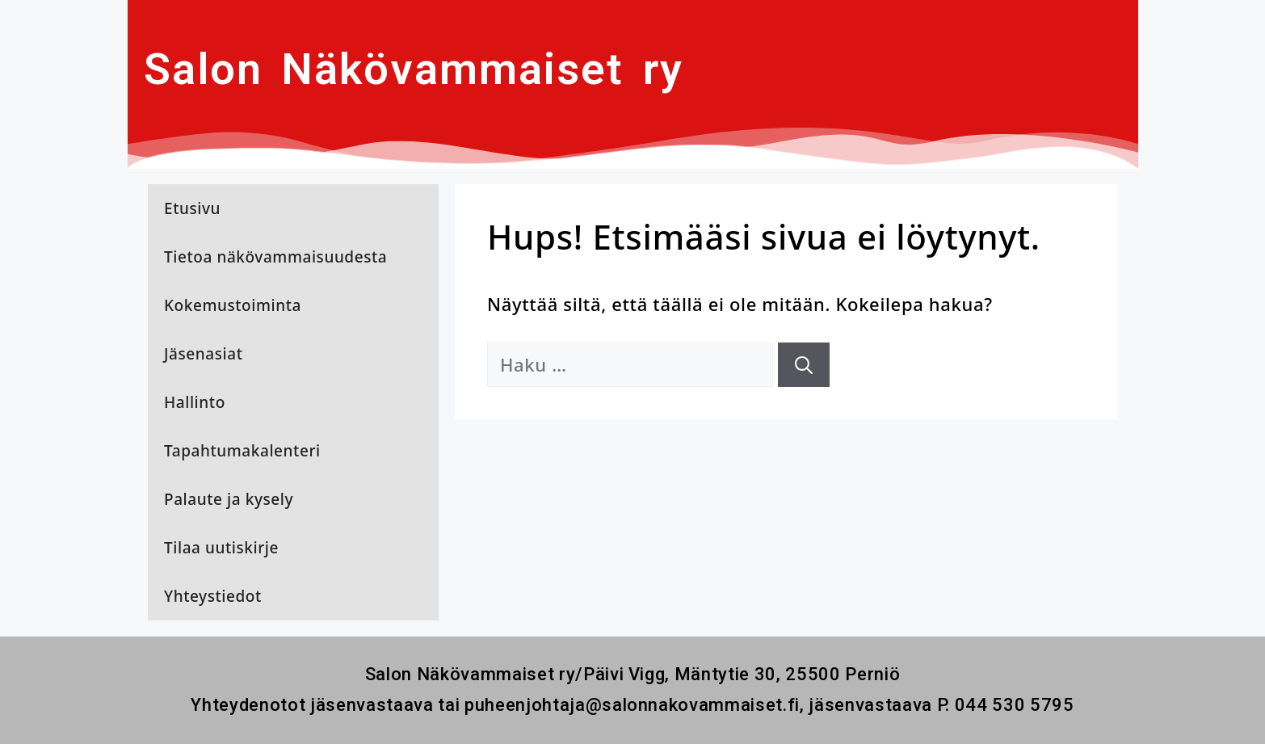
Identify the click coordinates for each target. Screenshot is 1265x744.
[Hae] (804, 365)
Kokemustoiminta (232, 305)
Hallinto (194, 402)
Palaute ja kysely (228, 499)
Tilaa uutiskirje (221, 547)
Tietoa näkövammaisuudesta (275, 256)
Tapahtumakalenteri (242, 450)
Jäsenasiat (203, 353)
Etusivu (192, 208)
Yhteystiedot (213, 596)
